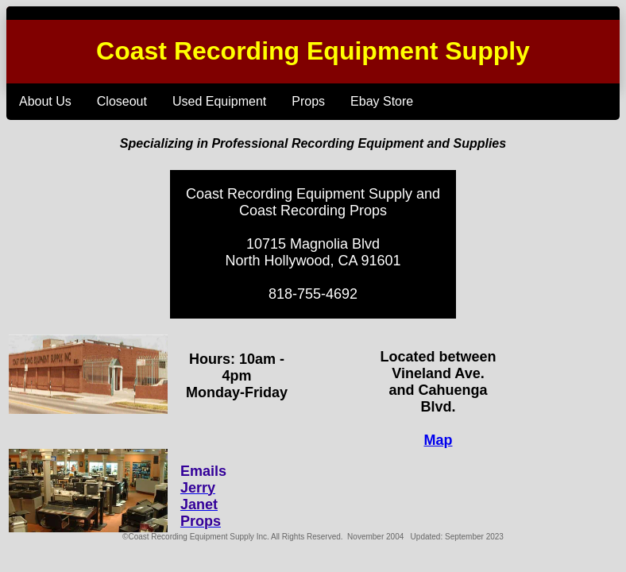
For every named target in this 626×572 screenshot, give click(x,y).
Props (308, 101)
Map (437, 440)
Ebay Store (381, 101)
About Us (45, 101)
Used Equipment (219, 101)
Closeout (122, 101)
